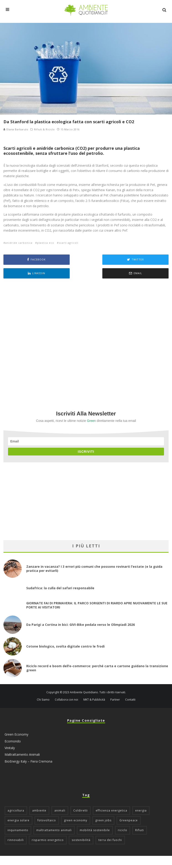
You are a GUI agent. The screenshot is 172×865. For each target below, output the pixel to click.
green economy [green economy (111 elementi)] (75, 820)
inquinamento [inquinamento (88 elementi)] (18, 830)
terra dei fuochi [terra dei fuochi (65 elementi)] (110, 840)
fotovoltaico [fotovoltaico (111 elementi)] (46, 820)
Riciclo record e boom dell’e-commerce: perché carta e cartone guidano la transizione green (97, 668)
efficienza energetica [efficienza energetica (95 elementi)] (111, 810)
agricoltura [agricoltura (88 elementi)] (16, 810)
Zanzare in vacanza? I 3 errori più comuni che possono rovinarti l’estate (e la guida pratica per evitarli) (94, 568)
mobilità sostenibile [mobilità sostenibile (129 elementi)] (95, 830)
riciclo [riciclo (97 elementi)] (122, 830)
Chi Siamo (43, 699)
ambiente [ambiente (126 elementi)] (39, 810)
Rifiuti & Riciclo (44, 129)
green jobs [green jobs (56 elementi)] (103, 820)
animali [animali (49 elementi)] (59, 810)
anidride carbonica (18, 242)
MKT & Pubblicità (94, 699)
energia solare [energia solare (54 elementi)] (18, 820)
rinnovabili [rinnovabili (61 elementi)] (16, 840)
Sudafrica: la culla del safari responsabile (60, 588)
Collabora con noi (66, 699)
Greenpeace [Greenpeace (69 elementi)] (128, 820)
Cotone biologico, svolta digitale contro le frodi (65, 646)
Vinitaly (10, 748)
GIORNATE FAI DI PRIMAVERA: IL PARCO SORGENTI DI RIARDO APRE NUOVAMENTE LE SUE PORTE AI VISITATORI (96, 605)
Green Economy (16, 734)
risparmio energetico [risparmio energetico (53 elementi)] (48, 840)
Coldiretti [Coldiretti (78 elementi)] (80, 810)
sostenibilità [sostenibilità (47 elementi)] (81, 840)
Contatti (130, 699)
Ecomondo (13, 741)
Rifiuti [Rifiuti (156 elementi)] (139, 830)
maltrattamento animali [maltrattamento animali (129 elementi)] (54, 830)
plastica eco (45, 242)
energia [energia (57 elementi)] (141, 810)
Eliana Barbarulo (15, 129)
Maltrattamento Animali (22, 754)
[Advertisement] (86, 338)
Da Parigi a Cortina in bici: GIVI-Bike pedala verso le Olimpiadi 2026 (80, 624)
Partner (115, 699)
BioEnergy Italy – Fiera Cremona (28, 761)
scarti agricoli (68, 242)
